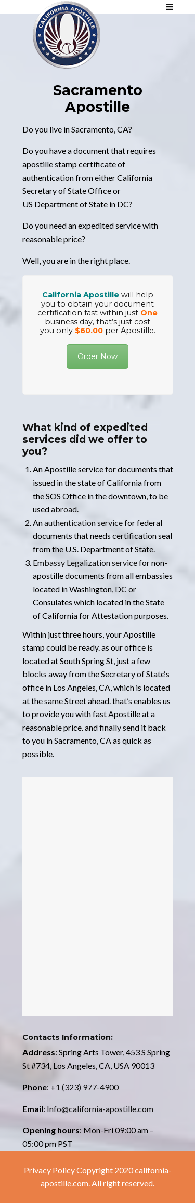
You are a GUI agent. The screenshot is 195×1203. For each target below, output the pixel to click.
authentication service (83, 522)
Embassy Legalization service (85, 562)
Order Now (97, 356)
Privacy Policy (49, 1170)
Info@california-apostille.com (100, 1109)
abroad (64, 509)
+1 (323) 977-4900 (84, 1087)
